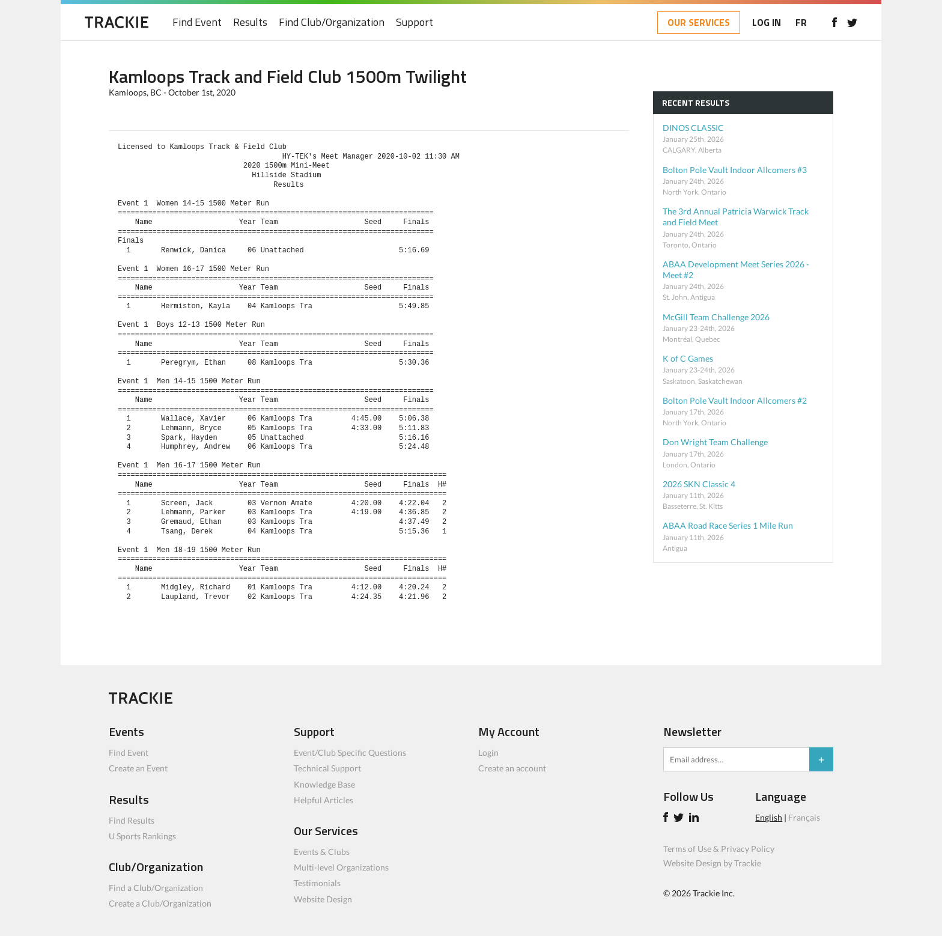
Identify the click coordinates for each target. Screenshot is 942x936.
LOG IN (766, 22)
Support (414, 22)
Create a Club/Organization (160, 903)
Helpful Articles (323, 800)
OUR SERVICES (698, 22)
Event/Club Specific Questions (350, 752)
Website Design (323, 899)
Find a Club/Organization (156, 888)
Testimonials (317, 883)
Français (804, 817)
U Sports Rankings (142, 836)
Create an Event (138, 768)
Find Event (197, 22)
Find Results (131, 820)
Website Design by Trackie (712, 863)
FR (801, 22)
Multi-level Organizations (341, 867)
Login (488, 752)
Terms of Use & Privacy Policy (718, 848)
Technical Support (327, 768)
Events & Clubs (322, 851)
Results (250, 22)
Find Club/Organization (331, 22)
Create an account (512, 768)
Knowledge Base (324, 784)
